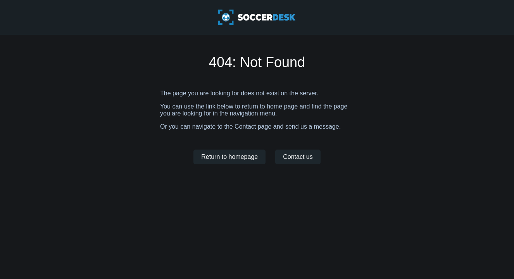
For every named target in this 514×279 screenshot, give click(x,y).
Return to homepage (229, 156)
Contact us (297, 156)
